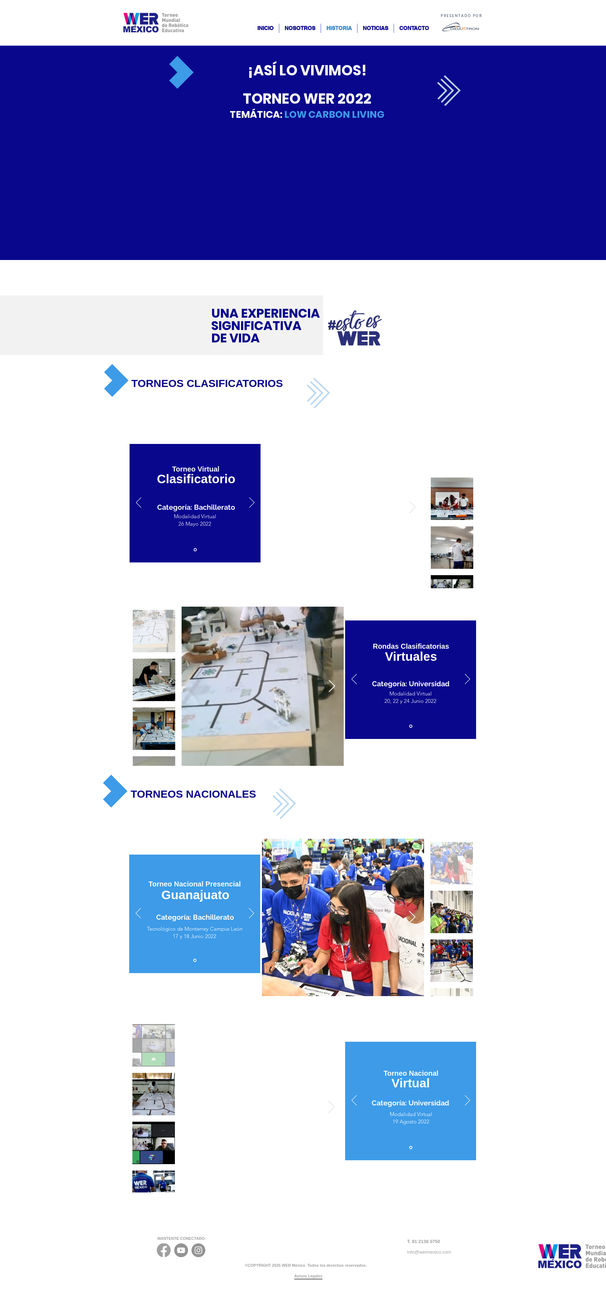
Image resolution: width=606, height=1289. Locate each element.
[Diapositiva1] (195, 549)
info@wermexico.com (429, 1252)
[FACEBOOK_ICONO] (164, 1250)
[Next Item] (412, 506)
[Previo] (138, 503)
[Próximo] (252, 503)
